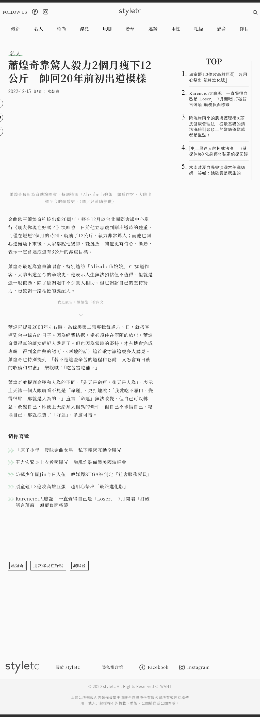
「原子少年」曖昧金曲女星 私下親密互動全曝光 (68, 449)
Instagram (194, 667)
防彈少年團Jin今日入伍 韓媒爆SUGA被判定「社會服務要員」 (83, 474)
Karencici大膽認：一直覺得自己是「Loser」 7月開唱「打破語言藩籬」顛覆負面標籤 (82, 501)
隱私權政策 (112, 667)
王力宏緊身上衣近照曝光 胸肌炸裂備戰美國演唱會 (70, 462)
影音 (221, 28)
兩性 (175, 28)
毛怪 (198, 28)
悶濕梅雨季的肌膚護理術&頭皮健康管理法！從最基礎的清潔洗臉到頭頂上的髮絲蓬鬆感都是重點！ (217, 126)
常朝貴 (53, 91)
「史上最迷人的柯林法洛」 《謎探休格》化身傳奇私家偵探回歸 (218, 151)
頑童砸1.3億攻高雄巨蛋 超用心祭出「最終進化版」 (71, 486)
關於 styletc (68, 667)
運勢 (152, 28)
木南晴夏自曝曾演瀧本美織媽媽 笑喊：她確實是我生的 (217, 170)
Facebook (154, 667)
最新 (15, 28)
